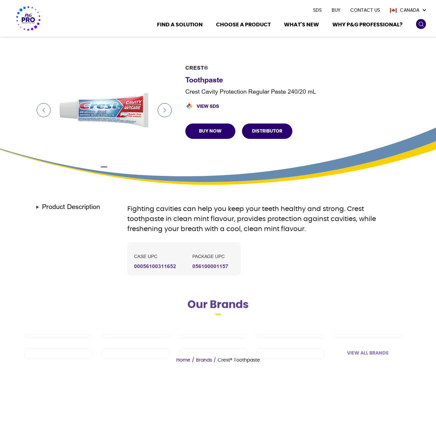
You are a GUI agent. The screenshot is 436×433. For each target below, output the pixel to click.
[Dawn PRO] (58, 345)
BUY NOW (210, 131)
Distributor (267, 131)
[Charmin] (290, 362)
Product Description (71, 207)
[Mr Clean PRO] (135, 345)
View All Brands (368, 362)
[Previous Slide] (44, 110)
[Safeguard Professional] (368, 345)
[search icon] (421, 24)
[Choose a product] (243, 25)
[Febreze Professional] (135, 362)
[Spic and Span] (58, 362)
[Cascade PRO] (290, 345)
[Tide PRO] (213, 345)
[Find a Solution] (180, 25)
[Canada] (408, 10)
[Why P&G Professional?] (367, 25)
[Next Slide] (165, 110)
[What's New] (301, 25)
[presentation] (317, 10)
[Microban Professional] (213, 362)
